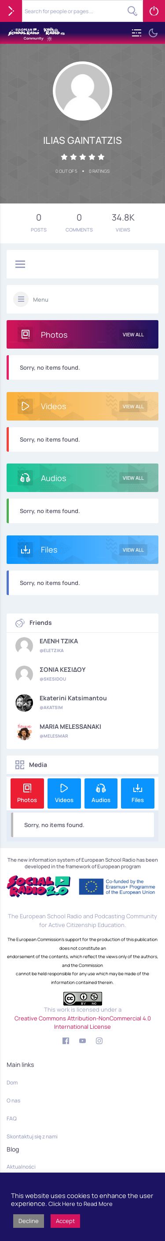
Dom (12, 1082)
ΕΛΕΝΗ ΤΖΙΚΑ (59, 641)
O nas (13, 1100)
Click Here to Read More (80, 1204)
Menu (40, 299)
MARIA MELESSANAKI (70, 726)
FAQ (12, 1118)
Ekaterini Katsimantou (73, 698)
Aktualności (21, 1166)
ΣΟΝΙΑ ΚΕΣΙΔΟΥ (63, 669)
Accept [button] (65, 1221)
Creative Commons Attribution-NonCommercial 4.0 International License (83, 1022)
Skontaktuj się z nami (32, 1136)
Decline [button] (28, 1221)
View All (133, 334)
